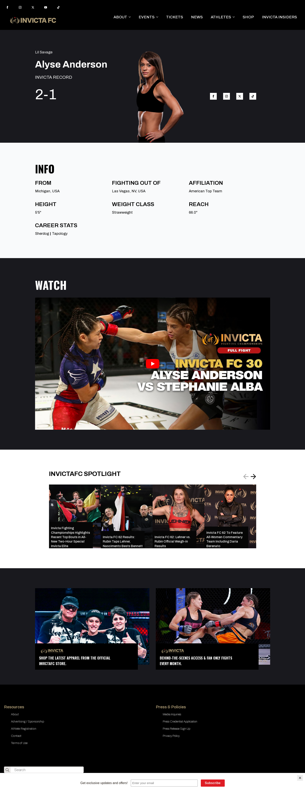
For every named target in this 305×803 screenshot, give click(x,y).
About (15, 714)
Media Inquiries (172, 714)
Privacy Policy (171, 735)
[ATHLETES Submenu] (235, 17)
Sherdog (42, 234)
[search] (7, 770)
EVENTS (147, 17)
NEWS (197, 17)
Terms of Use (19, 743)
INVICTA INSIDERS (279, 17)
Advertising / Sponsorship (27, 721)
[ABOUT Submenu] (131, 17)
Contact (16, 735)
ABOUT (120, 17)
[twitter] (32, 7)
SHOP (248, 17)
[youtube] (45, 7)
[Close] (300, 778)
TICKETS (174, 17)
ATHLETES (221, 17)
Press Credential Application (180, 721)
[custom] (58, 7)
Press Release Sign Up (176, 728)
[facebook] (7, 7)
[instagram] (20, 7)
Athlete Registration (23, 728)
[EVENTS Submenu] (158, 17)
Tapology (60, 234)
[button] (253, 477)
